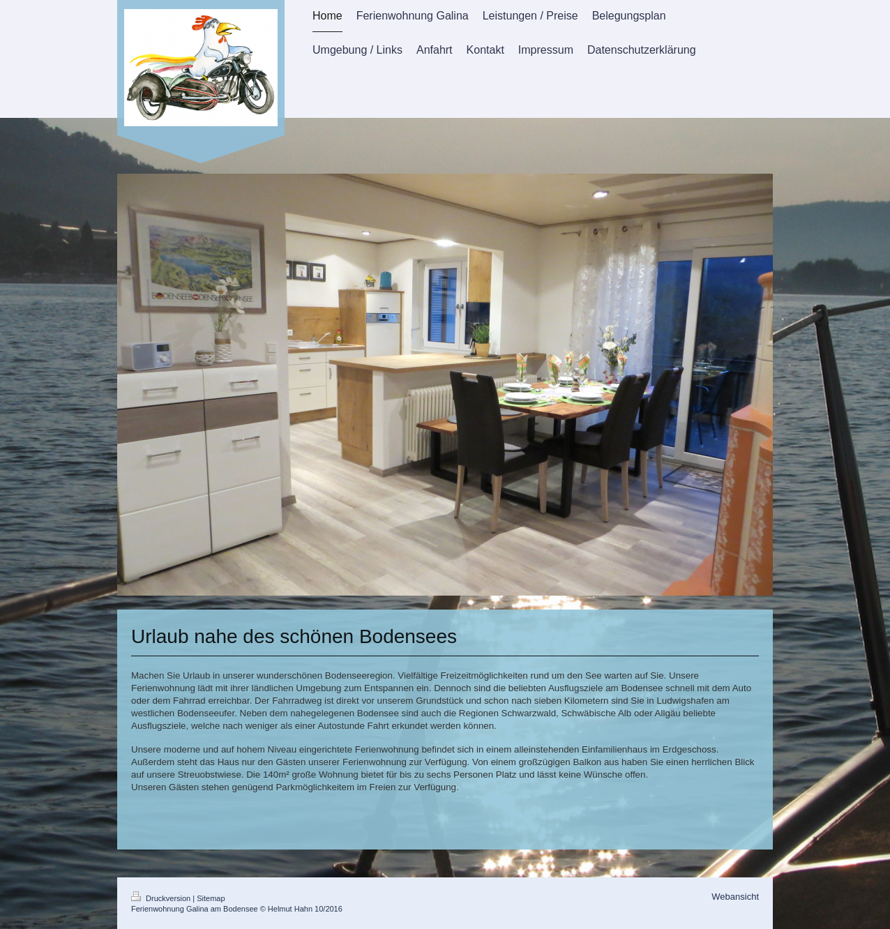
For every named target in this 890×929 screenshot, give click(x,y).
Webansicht (735, 896)
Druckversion (162, 898)
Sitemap (211, 898)
